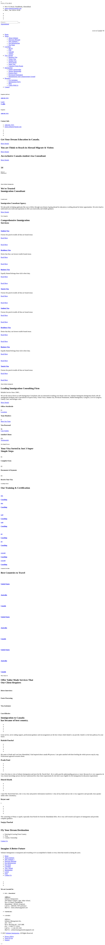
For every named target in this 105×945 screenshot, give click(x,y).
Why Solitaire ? (13, 41)
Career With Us (13, 85)
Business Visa (13, 57)
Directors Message (14, 40)
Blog (10, 83)
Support (7, 940)
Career (7, 872)
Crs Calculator (13, 80)
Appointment (5, 24)
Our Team (12, 45)
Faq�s (3, 104)
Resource (8, 78)
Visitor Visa (12, 59)
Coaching (8, 47)
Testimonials (5, 440)
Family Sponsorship (15, 69)
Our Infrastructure (14, 43)
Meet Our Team (6, 421)
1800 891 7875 (5, 98)
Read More (4, 238)
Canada (3, 606)
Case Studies (5, 431)
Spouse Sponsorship (15, 71)
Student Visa (12, 61)
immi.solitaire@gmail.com (13, 8)
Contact (7, 87)
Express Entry (13, 73)
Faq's (6, 873)
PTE (10, 50)
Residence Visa (6, 250)
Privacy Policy (9, 936)
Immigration (8, 68)
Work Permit (13, 62)
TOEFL (11, 54)
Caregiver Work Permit (16, 66)
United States (5, 584)
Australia (4, 595)
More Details (5, 143)
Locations (4, 412)
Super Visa (12, 64)
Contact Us (4, 841)
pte (2, 534)
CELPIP (11, 52)
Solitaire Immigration (12, 933)
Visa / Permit (9, 55)
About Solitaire (13, 38)
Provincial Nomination (16, 75)
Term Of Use (9, 938)
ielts (2, 496)
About (7, 36)
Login (2, 102)
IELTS (11, 48)
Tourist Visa (5, 289)
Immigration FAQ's (15, 82)
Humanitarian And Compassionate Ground (22, 76)
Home (6, 34)
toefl (2, 515)
